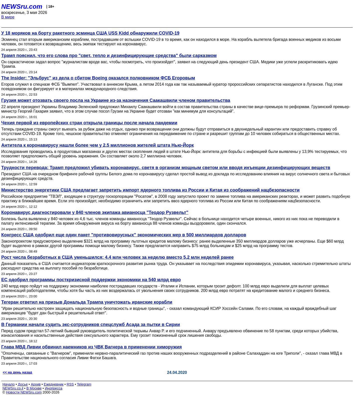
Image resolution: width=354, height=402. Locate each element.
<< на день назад (17, 372)
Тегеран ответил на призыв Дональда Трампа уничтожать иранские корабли (86, 302)
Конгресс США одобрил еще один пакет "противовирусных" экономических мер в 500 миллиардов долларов (123, 234)
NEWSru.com (21, 6)
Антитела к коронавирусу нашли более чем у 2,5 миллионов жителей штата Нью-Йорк (97, 145)
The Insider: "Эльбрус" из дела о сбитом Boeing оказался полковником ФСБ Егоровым (98, 77)
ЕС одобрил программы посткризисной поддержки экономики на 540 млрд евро (91, 279)
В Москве (34, 388)
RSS (70, 384)
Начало (8, 384)
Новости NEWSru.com (24, 392)
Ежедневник (54, 384)
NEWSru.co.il (12, 388)
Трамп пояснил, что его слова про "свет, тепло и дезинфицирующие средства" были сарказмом (109, 55)
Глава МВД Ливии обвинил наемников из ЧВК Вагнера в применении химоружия (91, 346)
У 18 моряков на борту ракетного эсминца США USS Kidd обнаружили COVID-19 (90, 33)
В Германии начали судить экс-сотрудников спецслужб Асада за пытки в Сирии (90, 324)
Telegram (84, 384)
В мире (7, 17)
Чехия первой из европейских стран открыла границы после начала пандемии (89, 122)
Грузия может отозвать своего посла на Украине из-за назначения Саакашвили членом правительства (115, 100)
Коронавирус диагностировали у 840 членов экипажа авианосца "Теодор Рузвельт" (94, 212)
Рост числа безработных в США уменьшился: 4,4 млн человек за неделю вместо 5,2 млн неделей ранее (117, 257)
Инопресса (54, 388)
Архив (36, 384)
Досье (23, 384)
